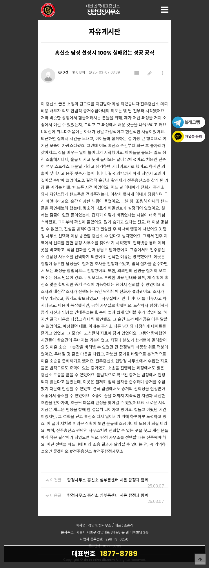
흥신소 (51, 104)
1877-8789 (104, 553)
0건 (63, 72)
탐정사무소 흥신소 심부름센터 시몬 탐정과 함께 (107, 480)
